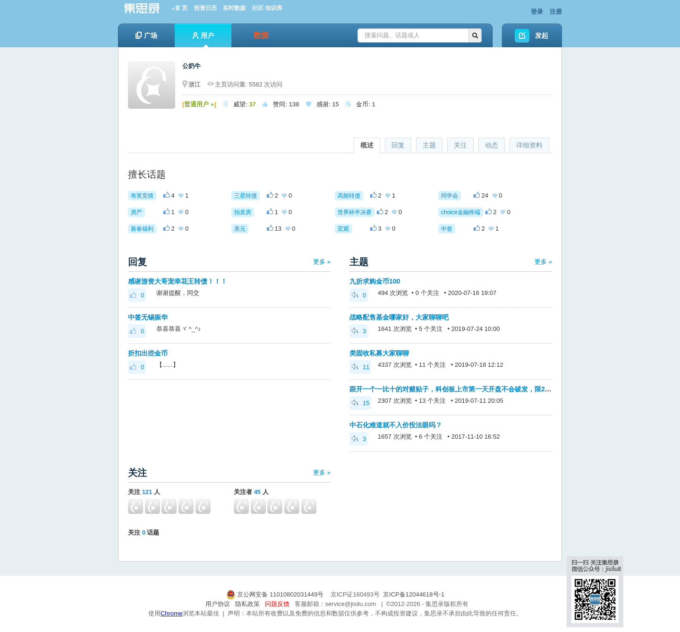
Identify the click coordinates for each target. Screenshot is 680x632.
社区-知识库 (267, 8)
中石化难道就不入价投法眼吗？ (395, 425)
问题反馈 (277, 603)
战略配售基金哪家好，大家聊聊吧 (399, 317)
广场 (146, 35)
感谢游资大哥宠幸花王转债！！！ (177, 281)
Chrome (171, 613)
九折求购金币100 (374, 281)
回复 (398, 145)
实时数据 (234, 8)
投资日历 (205, 8)
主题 (429, 145)
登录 (537, 11)
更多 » (322, 261)
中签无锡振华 (148, 317)
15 (360, 403)
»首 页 (179, 8)
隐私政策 (247, 603)
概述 (367, 145)
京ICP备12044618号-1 (413, 594)
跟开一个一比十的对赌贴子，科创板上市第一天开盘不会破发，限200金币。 (460, 389)
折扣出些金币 (148, 353)
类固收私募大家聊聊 (379, 353)
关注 (460, 145)
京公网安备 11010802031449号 (275, 594)
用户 (203, 39)
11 (360, 367)
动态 (491, 145)
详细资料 (529, 145)
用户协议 (217, 603)
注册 (556, 11)
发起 (541, 35)
